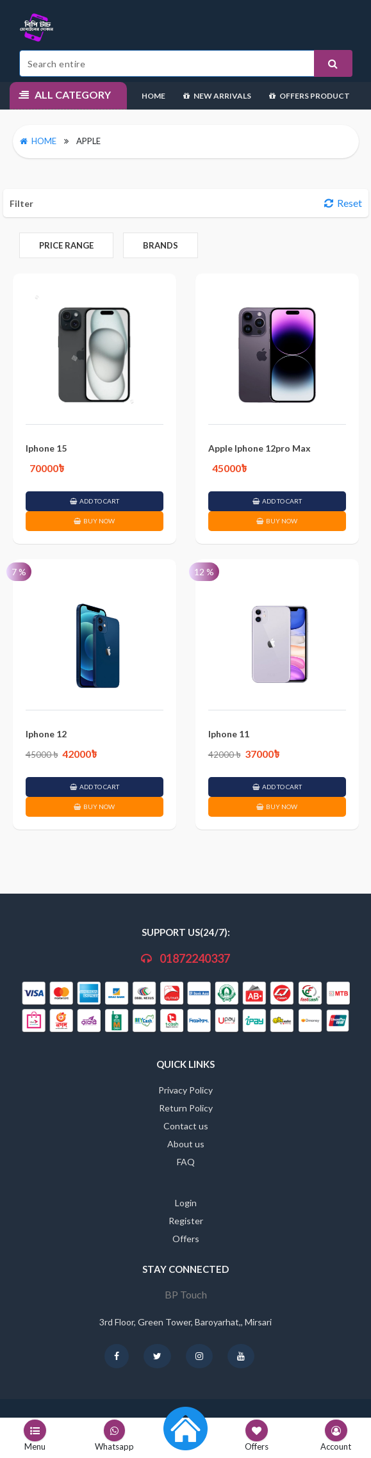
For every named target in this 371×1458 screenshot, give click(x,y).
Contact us (185, 1125)
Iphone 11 (228, 733)
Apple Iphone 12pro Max (259, 448)
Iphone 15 (46, 448)
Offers (185, 1238)
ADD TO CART (94, 501)
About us (185, 1143)
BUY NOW (94, 521)
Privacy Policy (185, 1090)
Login (186, 1202)
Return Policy (186, 1107)
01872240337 (185, 958)
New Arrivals (217, 96)
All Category (65, 94)
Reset (343, 203)
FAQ (186, 1161)
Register (186, 1220)
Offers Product (309, 96)
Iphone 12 (46, 733)
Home (153, 96)
